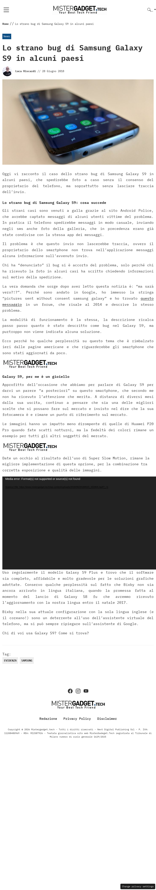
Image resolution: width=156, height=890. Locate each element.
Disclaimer (107, 718)
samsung (26, 660)
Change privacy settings (138, 886)
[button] (151, 10)
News (7, 36)
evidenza (10, 660)
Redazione (48, 718)
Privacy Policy (77, 718)
